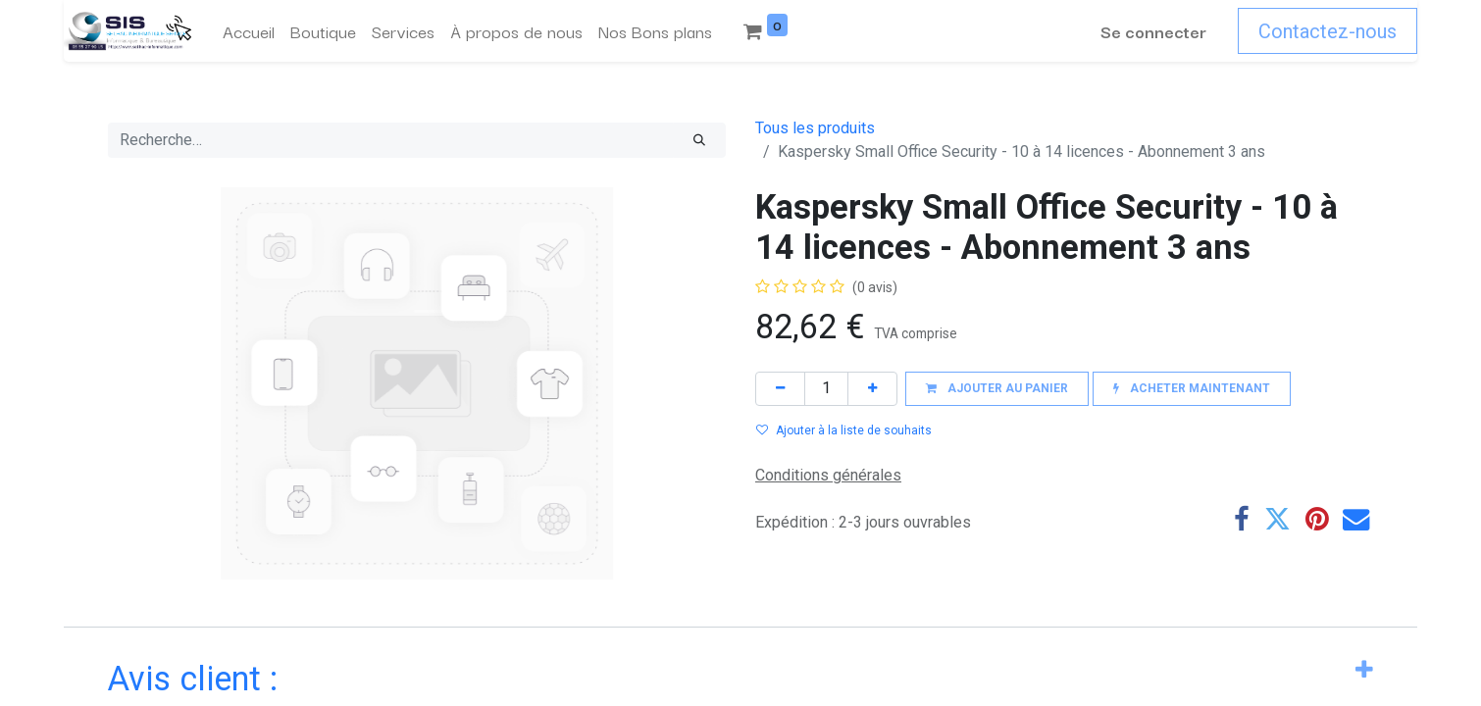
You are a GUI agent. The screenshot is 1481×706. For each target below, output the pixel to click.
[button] (997, 389)
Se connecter (1153, 31)
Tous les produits (815, 128)
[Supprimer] (780, 389)
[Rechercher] (699, 140)
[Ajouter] (872, 389)
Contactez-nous (1327, 31)
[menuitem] (248, 31)
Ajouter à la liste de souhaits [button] (844, 430)
